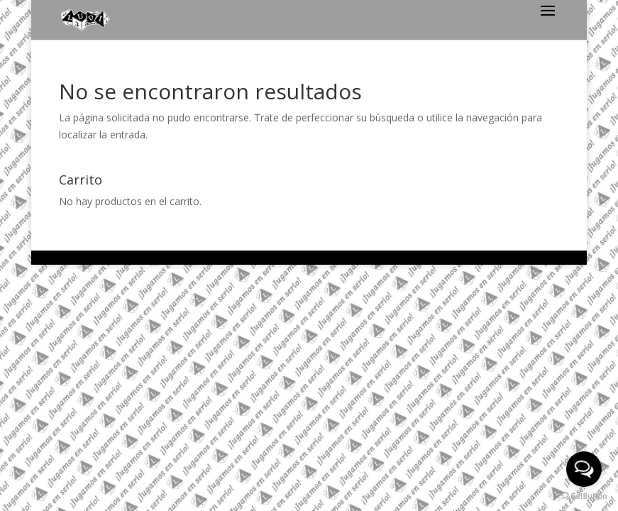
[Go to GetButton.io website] (584, 496)
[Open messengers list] (584, 469)
